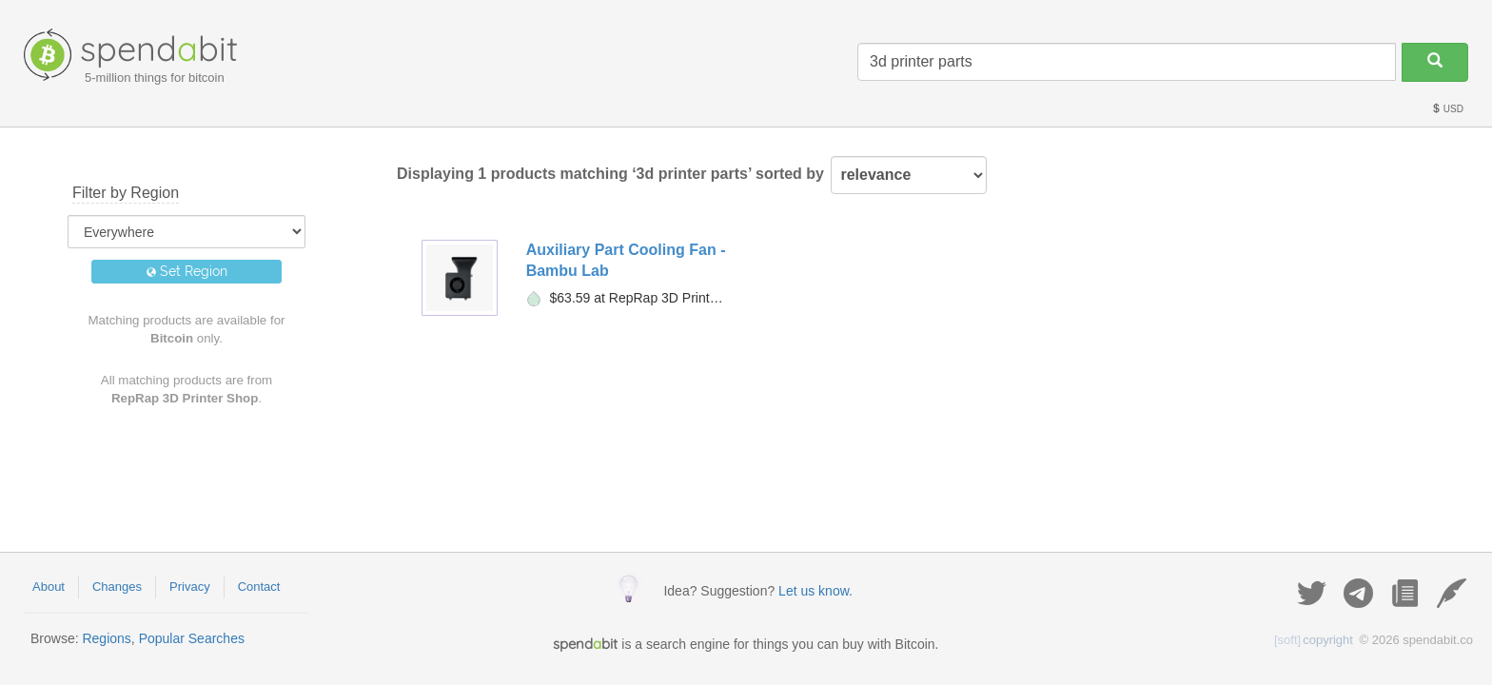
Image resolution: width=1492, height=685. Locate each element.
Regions (106, 638)
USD (1447, 109)
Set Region (187, 271)
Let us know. (815, 590)
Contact (259, 586)
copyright (1313, 640)
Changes (117, 586)
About (48, 586)
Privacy (189, 586)
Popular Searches (192, 638)
